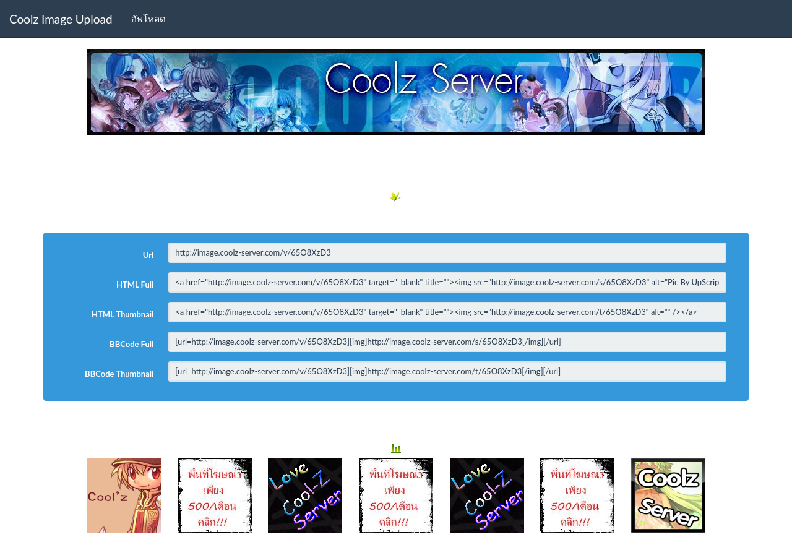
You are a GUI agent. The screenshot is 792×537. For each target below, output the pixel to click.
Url (148, 255)
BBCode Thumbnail (119, 374)
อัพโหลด (148, 18)
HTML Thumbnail (122, 314)
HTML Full (134, 285)
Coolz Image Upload (61, 19)
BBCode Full (131, 344)
